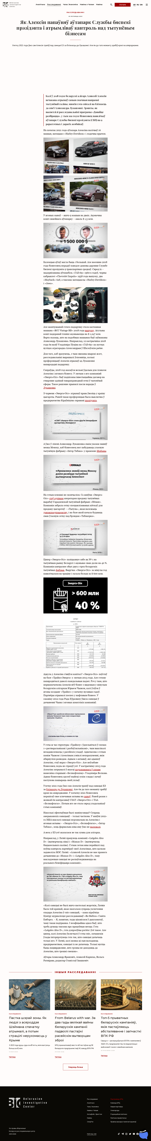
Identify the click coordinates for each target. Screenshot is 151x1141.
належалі (95, 827)
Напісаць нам (91, 1134)
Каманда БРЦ (115, 1103)
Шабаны (101, 451)
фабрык (60, 570)
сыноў (87, 796)
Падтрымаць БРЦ (117, 1099)
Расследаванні (54, 4)
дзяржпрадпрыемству (55, 512)
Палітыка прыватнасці (118, 1118)
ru (138, 5)
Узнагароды (115, 1110)
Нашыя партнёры (117, 1107)
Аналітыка (40, 4)
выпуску (89, 330)
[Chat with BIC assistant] (143, 1133)
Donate (122, 5)
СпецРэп (90, 1122)
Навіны (99, 4)
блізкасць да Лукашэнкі (59, 789)
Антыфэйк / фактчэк (94, 1114)
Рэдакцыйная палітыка (119, 1114)
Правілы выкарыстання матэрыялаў (123, 1122)
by (134, 5)
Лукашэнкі (49, 387)
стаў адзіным (56, 498)
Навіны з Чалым (87, 4)
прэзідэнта (91, 400)
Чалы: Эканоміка (70, 4)
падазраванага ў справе (88, 769)
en (141, 5)
